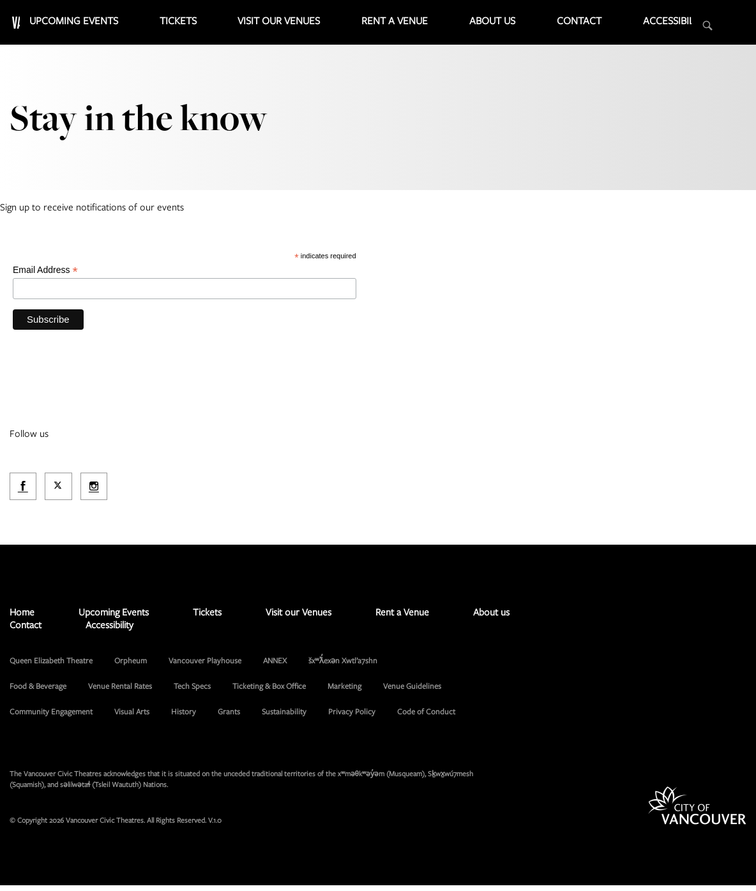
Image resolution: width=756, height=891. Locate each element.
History (183, 717)
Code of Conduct (426, 717)
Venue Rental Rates (120, 691)
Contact (612, 26)
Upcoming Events (237, 26)
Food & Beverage (38, 691)
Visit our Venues (389, 26)
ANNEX (275, 666)
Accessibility (684, 26)
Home (22, 617)
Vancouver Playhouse (205, 666)
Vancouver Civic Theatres (89, 22)
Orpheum (130, 666)
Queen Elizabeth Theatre (51, 666)
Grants (229, 717)
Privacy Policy (351, 717)
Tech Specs (192, 691)
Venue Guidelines (412, 691)
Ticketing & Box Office (269, 691)
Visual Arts (131, 717)
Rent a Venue (475, 26)
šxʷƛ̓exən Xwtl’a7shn (342, 666)
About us (547, 26)
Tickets (314, 26)
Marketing (344, 691)
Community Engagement (51, 717)
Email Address (45, 275)
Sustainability (284, 717)
